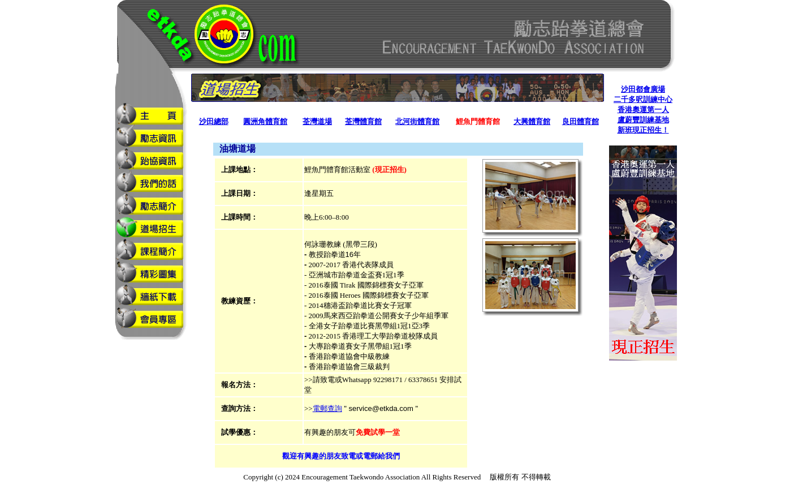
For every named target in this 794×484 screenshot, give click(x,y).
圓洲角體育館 (265, 121)
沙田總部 (213, 121)
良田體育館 (580, 121)
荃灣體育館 (363, 121)
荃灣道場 (317, 121)
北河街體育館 (417, 121)
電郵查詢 (327, 408)
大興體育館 (531, 121)
